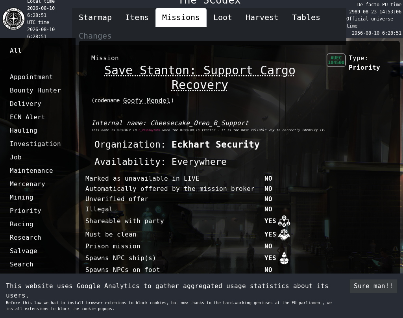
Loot (222, 17)
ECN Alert (27, 117)
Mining (21, 197)
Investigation (35, 144)
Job (16, 157)
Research (25, 237)
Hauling (23, 130)
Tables (306, 17)
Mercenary (27, 184)
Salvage (23, 251)
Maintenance (31, 170)
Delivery (25, 103)
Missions (181, 17)
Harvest (262, 17)
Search (21, 264)
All (16, 50)
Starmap (95, 17)
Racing (21, 224)
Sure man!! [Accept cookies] (373, 286)
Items (137, 17)
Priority (25, 210)
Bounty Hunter (35, 90)
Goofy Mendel (146, 100)
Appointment (31, 77)
